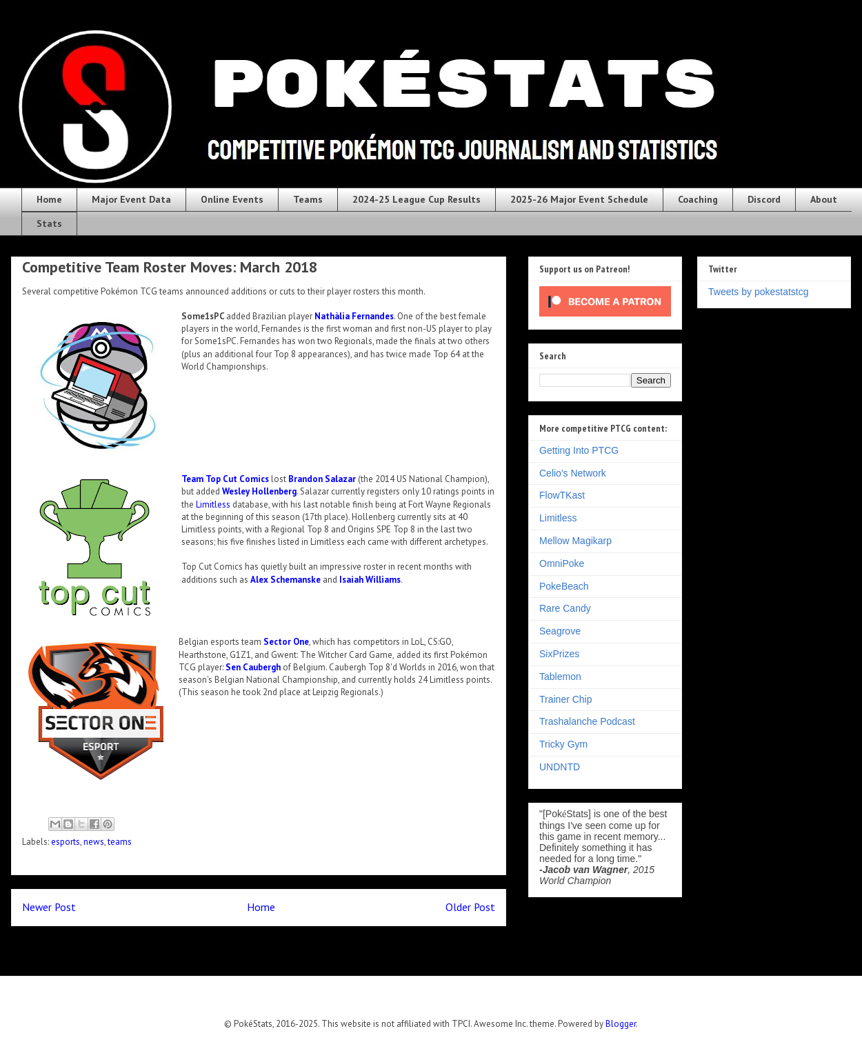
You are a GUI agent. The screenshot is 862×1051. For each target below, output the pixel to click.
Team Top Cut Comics (225, 479)
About (823, 199)
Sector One (286, 642)
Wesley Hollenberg (259, 491)
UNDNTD (559, 766)
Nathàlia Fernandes (354, 316)
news (93, 842)
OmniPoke (561, 563)
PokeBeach (564, 586)
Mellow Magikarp (575, 540)
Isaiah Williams (370, 579)
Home (49, 199)
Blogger (620, 1024)
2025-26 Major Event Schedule (579, 199)
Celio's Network (572, 473)
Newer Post (49, 907)
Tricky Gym (563, 744)
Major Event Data (131, 199)
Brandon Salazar (322, 479)
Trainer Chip (565, 699)
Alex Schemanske (285, 579)
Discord (764, 199)
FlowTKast (562, 495)
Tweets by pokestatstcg (758, 291)
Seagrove (560, 631)
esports (65, 842)
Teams (308, 199)
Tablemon (560, 676)
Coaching (698, 199)
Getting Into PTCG (579, 450)
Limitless (213, 504)
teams (120, 842)
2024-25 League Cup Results (416, 199)
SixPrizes (559, 653)
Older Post (470, 907)
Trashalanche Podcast (587, 721)
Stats (49, 223)
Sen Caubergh (253, 667)
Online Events (232, 199)
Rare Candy (565, 608)
